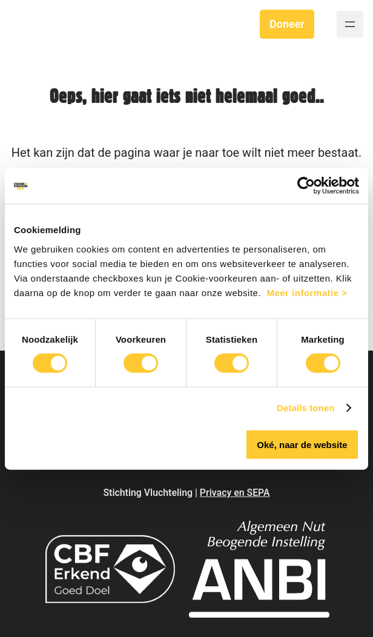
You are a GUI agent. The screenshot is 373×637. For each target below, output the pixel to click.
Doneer (287, 24)
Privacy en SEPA (235, 492)
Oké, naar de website (302, 444)
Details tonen (305, 408)
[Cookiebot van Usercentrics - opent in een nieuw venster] (306, 186)
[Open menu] (350, 24)
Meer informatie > (306, 292)
